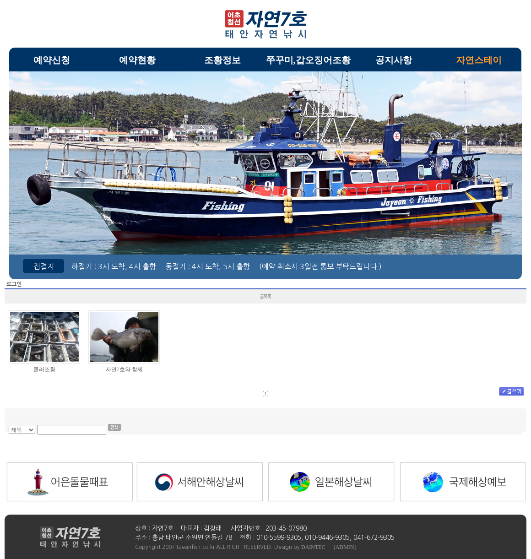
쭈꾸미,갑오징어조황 (308, 60)
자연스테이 (479, 60)
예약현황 (137, 60)
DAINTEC (313, 547)
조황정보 (222, 60)
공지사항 (393, 60)
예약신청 (51, 60)
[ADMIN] (345, 547)
